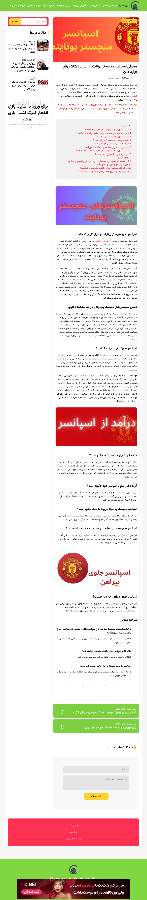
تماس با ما (73, 826)
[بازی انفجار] (135, 6)
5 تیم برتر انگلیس (102, 241)
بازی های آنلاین (18, 5)
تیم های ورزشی (129, 20)
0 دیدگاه (114, 78)
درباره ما (74, 832)
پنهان (122, 125)
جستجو (15, 21)
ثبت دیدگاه (96, 796)
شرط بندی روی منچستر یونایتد (89, 105)
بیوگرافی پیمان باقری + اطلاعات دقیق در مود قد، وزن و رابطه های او (22, 67)
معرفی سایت (94, 5)
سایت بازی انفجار (110, 5)
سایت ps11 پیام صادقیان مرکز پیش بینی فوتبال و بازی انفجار (22, 85)
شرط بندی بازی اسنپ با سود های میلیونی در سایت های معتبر (21, 48)
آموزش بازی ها (79, 5)
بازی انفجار (123, 5)
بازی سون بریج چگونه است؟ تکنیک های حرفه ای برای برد (110, 727)
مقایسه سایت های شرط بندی (41, 5)
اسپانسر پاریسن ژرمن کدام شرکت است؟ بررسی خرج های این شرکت (104, 712)
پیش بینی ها (64, 5)
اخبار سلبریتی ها (73, 838)
